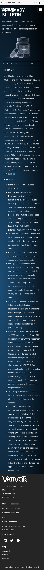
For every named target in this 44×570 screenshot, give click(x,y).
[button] (40, 9)
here (13, 174)
